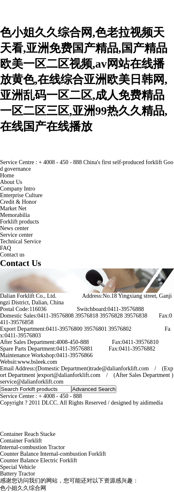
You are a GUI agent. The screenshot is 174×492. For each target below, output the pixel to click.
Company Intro (17, 189)
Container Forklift (21, 441)
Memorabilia (15, 215)
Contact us (12, 255)
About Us (11, 182)
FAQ (5, 248)
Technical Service (20, 241)
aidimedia (151, 403)
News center (14, 228)
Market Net (13, 208)
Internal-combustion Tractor (32, 447)
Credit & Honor (18, 202)
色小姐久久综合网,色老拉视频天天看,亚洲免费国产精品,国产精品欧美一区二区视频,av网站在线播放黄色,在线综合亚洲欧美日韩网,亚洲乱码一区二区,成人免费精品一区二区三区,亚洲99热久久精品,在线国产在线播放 (83, 79)
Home (7, 175)
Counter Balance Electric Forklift (38, 460)
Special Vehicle (17, 467)
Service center (16, 235)
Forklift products (19, 222)
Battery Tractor (17, 474)
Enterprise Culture (21, 195)
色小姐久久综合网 (23, 488)
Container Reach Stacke (28, 434)
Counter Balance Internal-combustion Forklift (53, 454)
